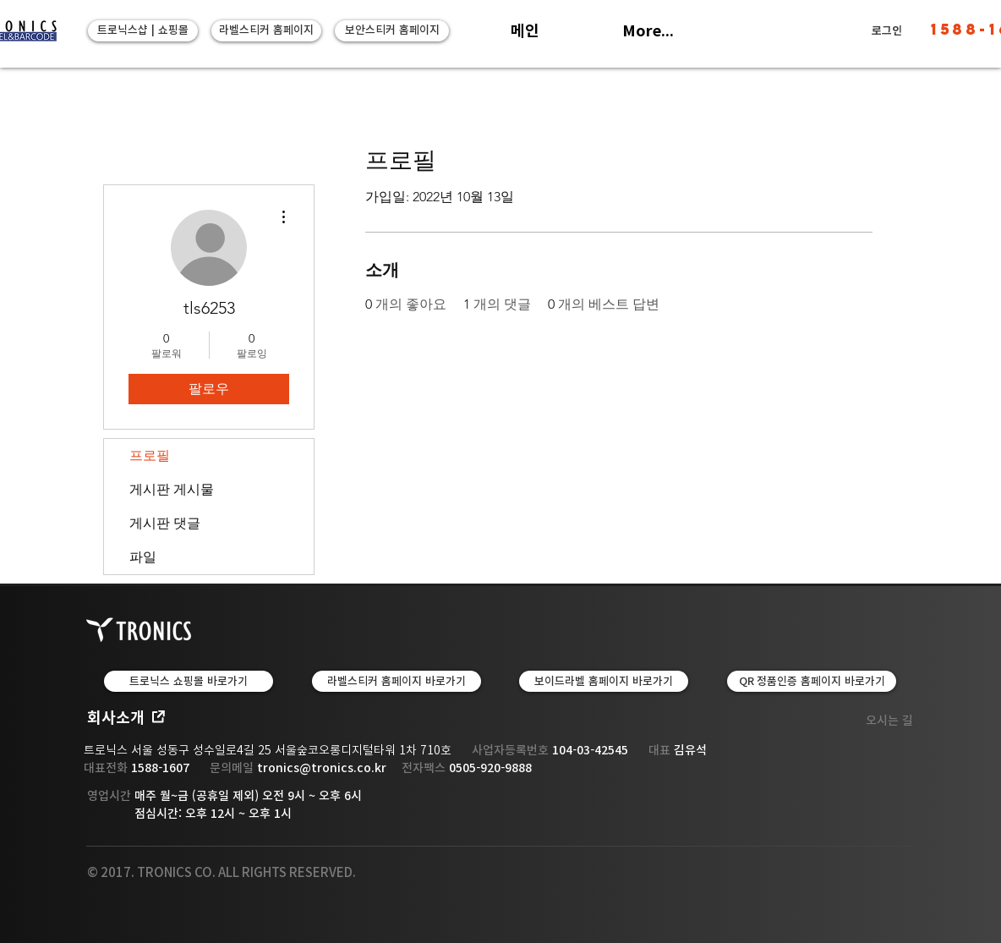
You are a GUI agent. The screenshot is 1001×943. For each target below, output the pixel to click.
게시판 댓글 (164, 523)
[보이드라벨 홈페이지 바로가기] (603, 681)
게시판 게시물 (171, 489)
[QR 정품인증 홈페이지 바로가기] (811, 681)
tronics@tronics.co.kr (321, 768)
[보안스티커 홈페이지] (392, 30)
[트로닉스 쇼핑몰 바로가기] (188, 681)
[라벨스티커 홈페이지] (266, 30)
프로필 (149, 455)
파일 (142, 557)
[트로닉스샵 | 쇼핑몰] (143, 30)
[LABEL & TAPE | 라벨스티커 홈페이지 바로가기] (396, 681)
